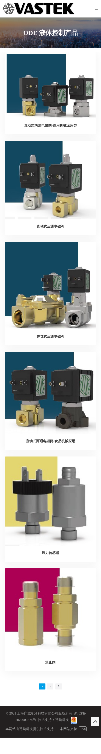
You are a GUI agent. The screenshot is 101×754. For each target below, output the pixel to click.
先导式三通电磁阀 (50, 336)
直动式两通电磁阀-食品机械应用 (50, 441)
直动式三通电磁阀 (50, 226)
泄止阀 (50, 662)
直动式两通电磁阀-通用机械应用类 (50, 125)
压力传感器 (50, 553)
